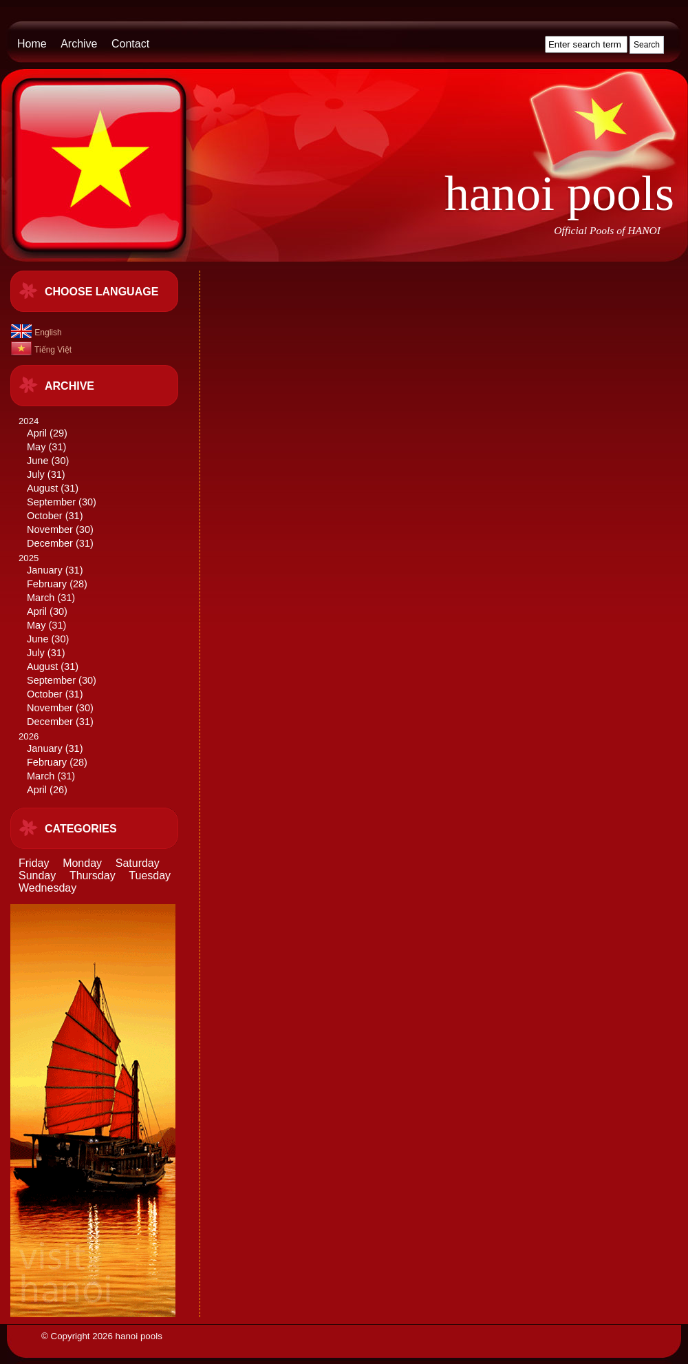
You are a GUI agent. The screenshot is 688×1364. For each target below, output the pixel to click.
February (47, 583)
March (40, 597)
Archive (79, 44)
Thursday (92, 875)
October (45, 515)
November (50, 529)
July (36, 474)
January (45, 570)
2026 (104, 764)
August (42, 488)
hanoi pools (559, 193)
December (50, 543)
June (37, 460)
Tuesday (150, 875)
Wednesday (47, 888)
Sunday (37, 875)
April (37, 433)
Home (32, 44)
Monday (82, 863)
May (36, 446)
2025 (104, 640)
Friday (34, 863)
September (51, 501)
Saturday (138, 863)
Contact (130, 44)
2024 (104, 483)
